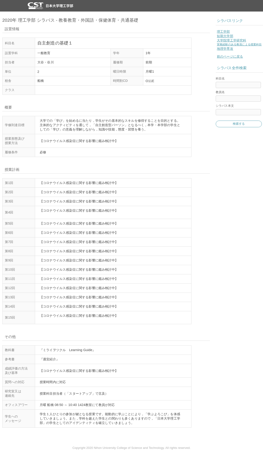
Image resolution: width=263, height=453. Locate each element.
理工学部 (223, 31)
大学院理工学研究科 (231, 40)
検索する (239, 123)
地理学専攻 (225, 48)
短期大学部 (225, 36)
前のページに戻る (230, 56)
